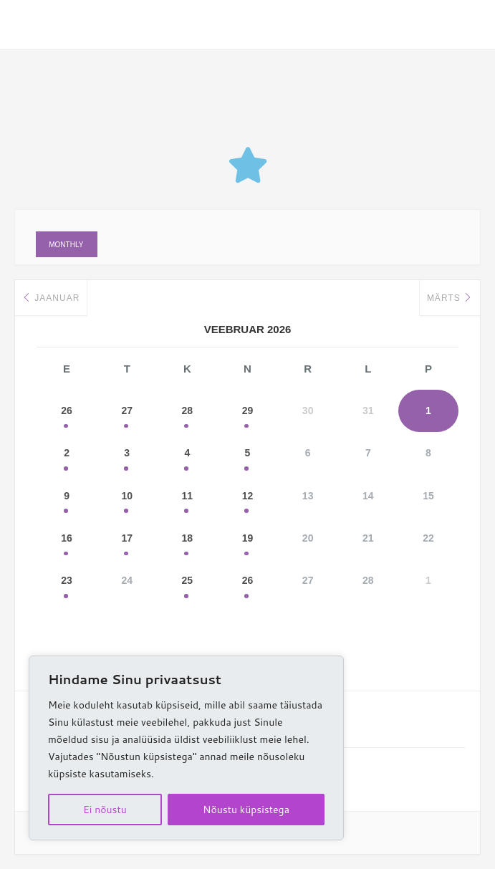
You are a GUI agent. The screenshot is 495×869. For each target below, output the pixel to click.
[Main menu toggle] (463, 24)
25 (187, 584)
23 (66, 584)
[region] (186, 748)
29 (248, 412)
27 (127, 412)
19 (248, 541)
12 (248, 498)
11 (187, 498)
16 (66, 541)
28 (187, 412)
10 (127, 498)
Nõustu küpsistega (246, 809)
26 (66, 412)
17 (127, 541)
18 (187, 541)
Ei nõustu (105, 809)
